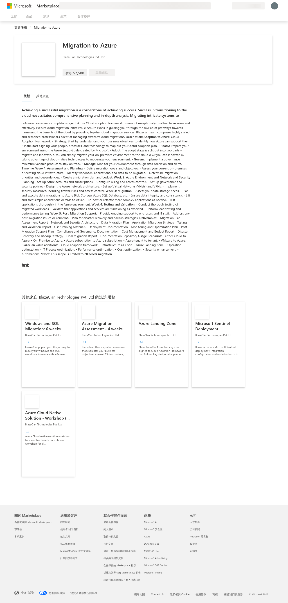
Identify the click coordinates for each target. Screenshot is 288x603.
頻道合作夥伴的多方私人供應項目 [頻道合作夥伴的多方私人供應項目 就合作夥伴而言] (122, 579)
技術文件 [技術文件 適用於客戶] (65, 536)
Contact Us (157, 594)
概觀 (27, 96)
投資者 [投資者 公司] (193, 543)
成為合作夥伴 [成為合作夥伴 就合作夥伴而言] (111, 522)
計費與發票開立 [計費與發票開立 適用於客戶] (69, 558)
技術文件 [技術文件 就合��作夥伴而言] (108, 543)
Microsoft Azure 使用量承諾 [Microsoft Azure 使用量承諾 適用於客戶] (75, 551)
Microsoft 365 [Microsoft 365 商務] (151, 551)
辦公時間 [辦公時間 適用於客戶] (65, 522)
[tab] (28, 96)
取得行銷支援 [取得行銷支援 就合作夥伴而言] (111, 536)
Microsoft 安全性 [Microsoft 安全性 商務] (153, 529)
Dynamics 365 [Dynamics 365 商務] (151, 543)
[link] (48, 344)
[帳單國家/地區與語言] (248, 5)
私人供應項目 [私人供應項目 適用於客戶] (67, 543)
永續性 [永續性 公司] (193, 551)
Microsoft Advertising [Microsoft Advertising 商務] (155, 558)
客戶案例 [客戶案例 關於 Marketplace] (19, 536)
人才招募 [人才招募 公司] (195, 522)
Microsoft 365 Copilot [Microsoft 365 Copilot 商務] (156, 565)
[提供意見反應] (212, 6)
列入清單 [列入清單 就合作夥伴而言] (108, 529)
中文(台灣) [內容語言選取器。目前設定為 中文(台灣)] (27, 592)
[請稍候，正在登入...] (274, 5)
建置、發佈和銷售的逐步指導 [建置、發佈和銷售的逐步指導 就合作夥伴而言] (120, 551)
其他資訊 (42, 96)
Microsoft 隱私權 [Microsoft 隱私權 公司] (199, 536)
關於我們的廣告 (233, 594)
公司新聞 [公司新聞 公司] (195, 529)
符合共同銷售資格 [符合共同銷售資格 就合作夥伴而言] (113, 558)
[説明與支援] (218, 6)
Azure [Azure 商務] (147, 536)
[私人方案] (228, 6)
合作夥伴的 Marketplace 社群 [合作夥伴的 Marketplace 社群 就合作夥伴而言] (120, 565)
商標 (215, 594)
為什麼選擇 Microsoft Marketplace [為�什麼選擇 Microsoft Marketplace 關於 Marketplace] (33, 522)
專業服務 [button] (20, 27)
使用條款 (201, 594)
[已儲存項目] (223, 6)
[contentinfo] (31, 27)
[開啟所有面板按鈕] (13, 16)
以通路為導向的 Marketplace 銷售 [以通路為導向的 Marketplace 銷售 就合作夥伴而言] (122, 572)
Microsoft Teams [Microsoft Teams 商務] (153, 572)
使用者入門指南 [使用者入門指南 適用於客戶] (69, 529)
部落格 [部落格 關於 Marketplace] (18, 529)
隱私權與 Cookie (179, 594)
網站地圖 (139, 594)
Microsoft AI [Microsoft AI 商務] (150, 522)
